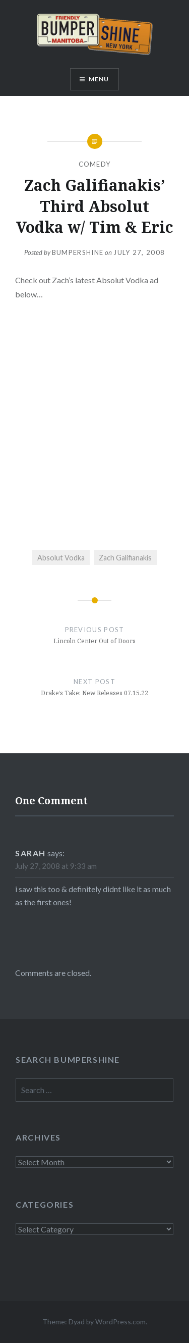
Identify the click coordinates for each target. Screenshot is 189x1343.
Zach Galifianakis (125, 557)
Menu (99, 79)
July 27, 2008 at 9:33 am (56, 865)
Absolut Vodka (61, 557)
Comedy (95, 164)
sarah (30, 853)
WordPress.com (120, 1321)
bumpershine (77, 252)
